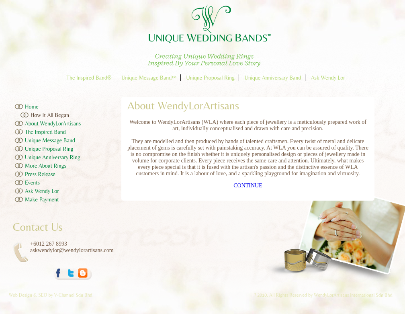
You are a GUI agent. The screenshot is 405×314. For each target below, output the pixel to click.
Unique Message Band (50, 140)
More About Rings (45, 165)
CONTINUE (247, 186)
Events (32, 182)
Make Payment (42, 199)
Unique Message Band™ (148, 77)
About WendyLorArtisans (53, 123)
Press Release (40, 174)
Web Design (21, 295)
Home (32, 106)
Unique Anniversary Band (273, 77)
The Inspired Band (45, 132)
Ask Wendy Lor (328, 77)
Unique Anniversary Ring (52, 157)
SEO (42, 295)
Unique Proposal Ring (210, 77)
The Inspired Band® (88, 77)
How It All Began (50, 115)
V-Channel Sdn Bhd (73, 295)
